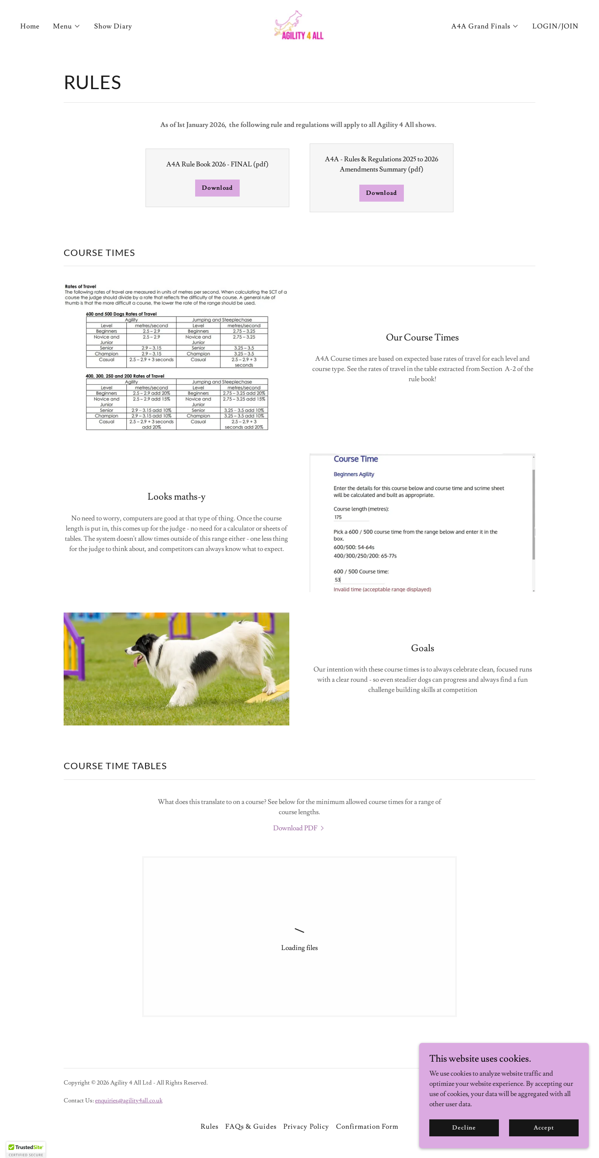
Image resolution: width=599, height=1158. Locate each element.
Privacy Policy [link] (306, 1126)
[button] (67, 26)
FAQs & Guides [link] (251, 1126)
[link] (299, 24)
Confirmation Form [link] (367, 1126)
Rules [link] (209, 1126)
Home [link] (29, 26)
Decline (464, 1127)
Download (217, 188)
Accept (544, 1127)
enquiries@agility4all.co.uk (128, 1101)
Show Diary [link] (113, 26)
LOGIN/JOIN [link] (555, 26)
